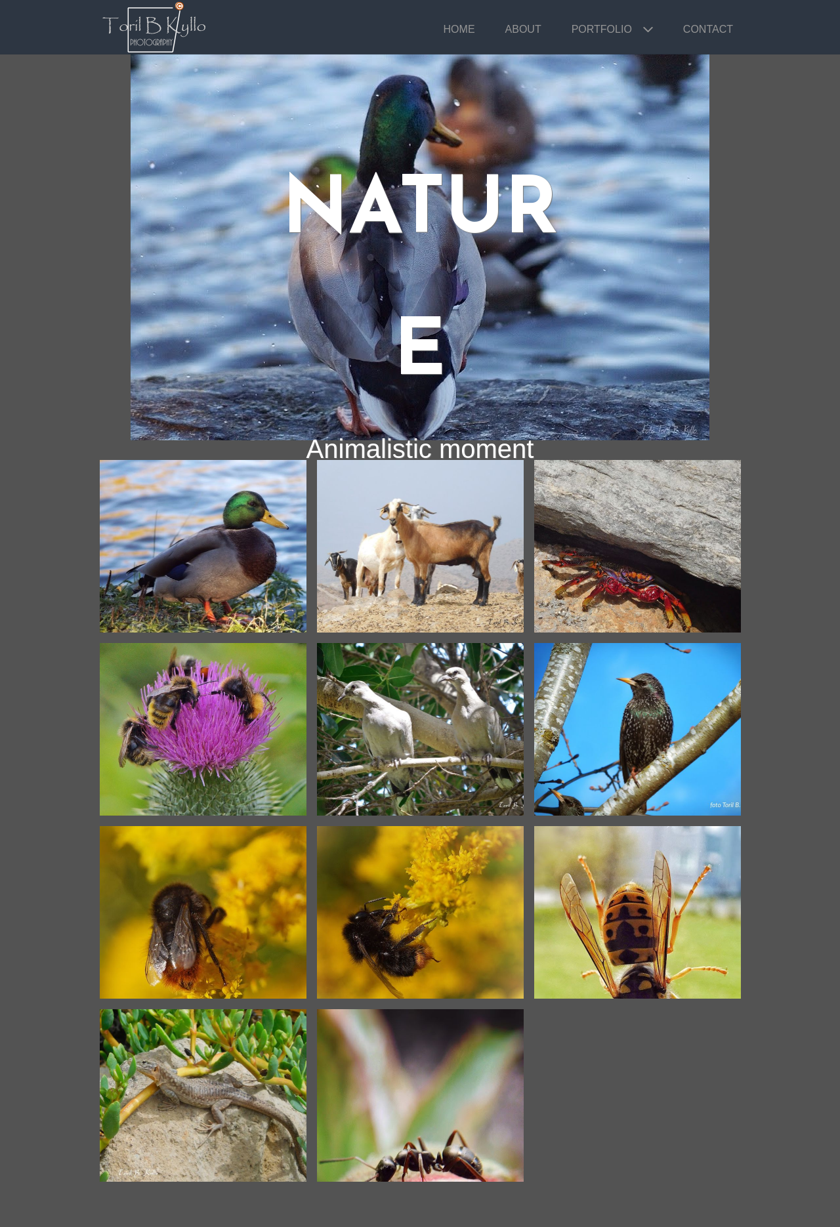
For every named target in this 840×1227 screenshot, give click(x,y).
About (523, 29)
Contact (708, 29)
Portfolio (602, 29)
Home (459, 29)
